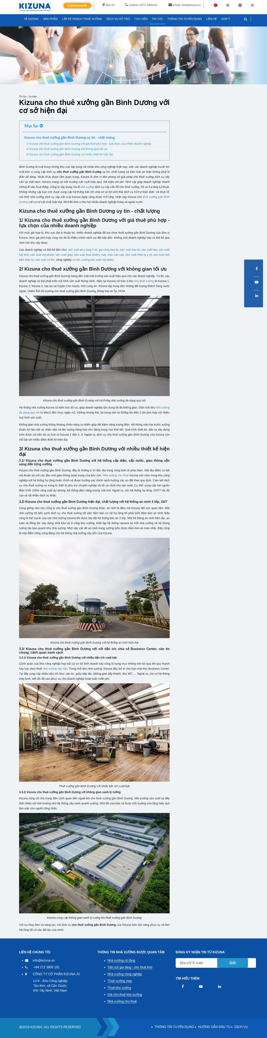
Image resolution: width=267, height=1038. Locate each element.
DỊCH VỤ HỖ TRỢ (118, 18)
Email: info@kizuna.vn (184, 5)
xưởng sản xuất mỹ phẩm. (98, 259)
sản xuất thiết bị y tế (138, 254)
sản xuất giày (64, 254)
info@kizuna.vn (44, 960)
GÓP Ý (225, 18)
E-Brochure (77, 5)
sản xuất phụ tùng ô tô (82, 249)
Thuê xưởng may (119, 981)
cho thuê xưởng (144, 281)
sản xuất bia (149, 249)
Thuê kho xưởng (119, 987)
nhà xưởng (87, 186)
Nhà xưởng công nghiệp (124, 974)
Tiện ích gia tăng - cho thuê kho (129, 967)
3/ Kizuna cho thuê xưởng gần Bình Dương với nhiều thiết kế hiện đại (69, 154)
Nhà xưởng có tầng (121, 960)
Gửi (232, 963)
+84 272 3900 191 (46, 967)
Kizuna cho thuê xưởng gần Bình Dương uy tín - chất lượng (69, 137)
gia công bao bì (108, 249)
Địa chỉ (109, 5)
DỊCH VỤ (241, 1027)
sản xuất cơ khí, (45, 259)
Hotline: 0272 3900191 (141, 5)
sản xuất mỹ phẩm (42, 254)
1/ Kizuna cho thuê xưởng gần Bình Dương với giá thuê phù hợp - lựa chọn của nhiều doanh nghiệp (88, 143)
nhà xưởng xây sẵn (55, 668)
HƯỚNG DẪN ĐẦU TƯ (214, 1027)
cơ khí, (76, 259)
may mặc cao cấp (112, 254)
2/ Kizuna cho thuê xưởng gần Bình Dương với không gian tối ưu (66, 149)
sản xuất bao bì (130, 249)
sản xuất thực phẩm (87, 254)
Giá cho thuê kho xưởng (124, 994)
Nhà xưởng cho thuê (115, 475)
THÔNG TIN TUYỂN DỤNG (174, 1027)
